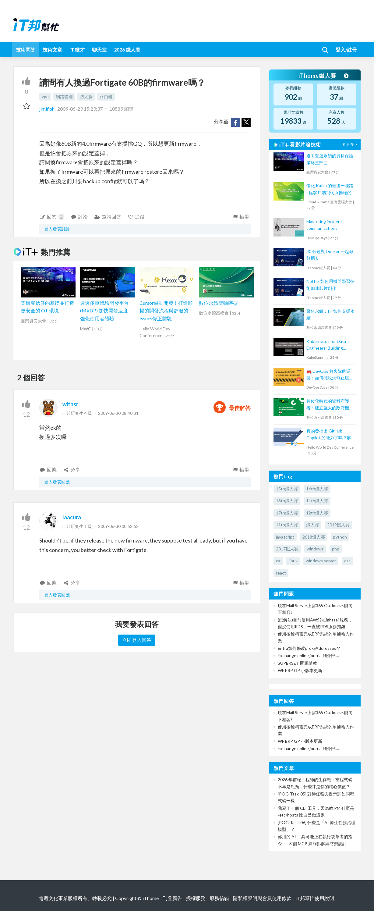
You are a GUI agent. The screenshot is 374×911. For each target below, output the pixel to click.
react (281, 572)
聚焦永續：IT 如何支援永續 (330, 314)
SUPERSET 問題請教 (297, 663)
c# (278, 560)
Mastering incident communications (324, 225)
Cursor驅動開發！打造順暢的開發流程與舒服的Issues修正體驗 (166, 310)
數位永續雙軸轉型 (218, 303)
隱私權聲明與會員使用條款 (262, 898)
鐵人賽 (312, 524)
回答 (51, 217)
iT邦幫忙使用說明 (314, 898)
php (335, 548)
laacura (71, 517)
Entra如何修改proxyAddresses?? (309, 648)
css (347, 560)
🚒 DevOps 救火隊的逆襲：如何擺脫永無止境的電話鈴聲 (329, 375)
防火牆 (86, 96)
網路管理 (64, 96)
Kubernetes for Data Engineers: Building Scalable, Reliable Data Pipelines (327, 345)
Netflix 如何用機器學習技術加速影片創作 (330, 284)
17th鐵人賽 (287, 512)
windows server (321, 560)
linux (293, 560)
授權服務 (196, 898)
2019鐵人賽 (338, 524)
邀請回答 (107, 216)
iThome (151, 898)
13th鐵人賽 (287, 500)
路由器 (106, 96)
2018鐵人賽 (313, 536)
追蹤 (136, 216)
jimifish (47, 109)
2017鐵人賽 (287, 548)
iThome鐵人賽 (323, 75)
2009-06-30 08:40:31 (118, 413)
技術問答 (25, 49)
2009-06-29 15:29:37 (80, 109)
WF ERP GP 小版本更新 (300, 670)
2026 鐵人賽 (127, 49)
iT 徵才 (77, 49)
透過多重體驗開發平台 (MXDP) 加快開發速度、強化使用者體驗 (106, 310)
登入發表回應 (57, 481)
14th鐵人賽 (317, 500)
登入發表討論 (57, 228)
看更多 (350, 144)
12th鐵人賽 (317, 512)
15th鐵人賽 (287, 488)
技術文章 (52, 49)
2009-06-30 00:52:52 (118, 526)
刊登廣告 (172, 898)
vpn (45, 96)
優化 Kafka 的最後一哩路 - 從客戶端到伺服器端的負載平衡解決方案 (329, 189)
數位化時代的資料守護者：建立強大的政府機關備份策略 (329, 404)
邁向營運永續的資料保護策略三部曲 (329, 159)
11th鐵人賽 (287, 524)
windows (315, 548)
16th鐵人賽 (317, 488)
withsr (70, 404)
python (340, 536)
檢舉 (240, 216)
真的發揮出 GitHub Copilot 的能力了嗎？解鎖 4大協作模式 (328, 434)
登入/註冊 (346, 49)
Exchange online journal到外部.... (308, 655)
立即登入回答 (136, 640)
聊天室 (99, 49)
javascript (285, 536)
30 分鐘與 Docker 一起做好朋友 (329, 255)
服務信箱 (219, 898)
